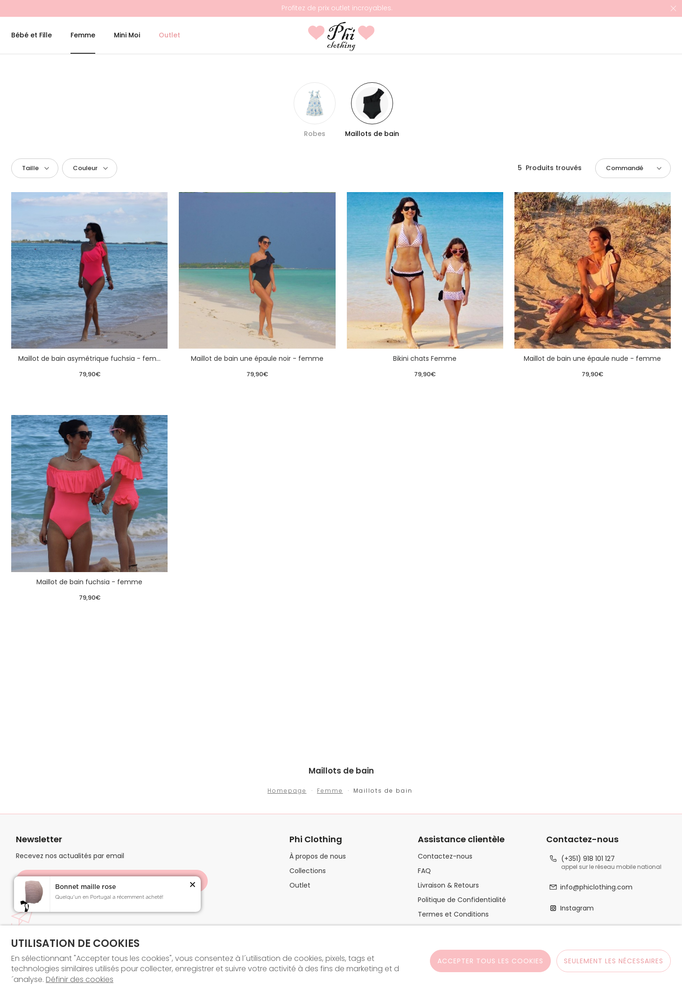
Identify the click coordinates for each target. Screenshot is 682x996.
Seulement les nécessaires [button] (613, 961)
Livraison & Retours (448, 885)
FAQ (424, 871)
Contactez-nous (445, 856)
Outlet (299, 885)
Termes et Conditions (453, 914)
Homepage (287, 791)
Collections (307, 871)
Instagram (577, 908)
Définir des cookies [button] (79, 980)
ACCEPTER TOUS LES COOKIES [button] (490, 961)
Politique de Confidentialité (462, 900)
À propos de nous (317, 856)
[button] (34, 168)
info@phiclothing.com (596, 887)
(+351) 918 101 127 (588, 858)
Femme (330, 791)
